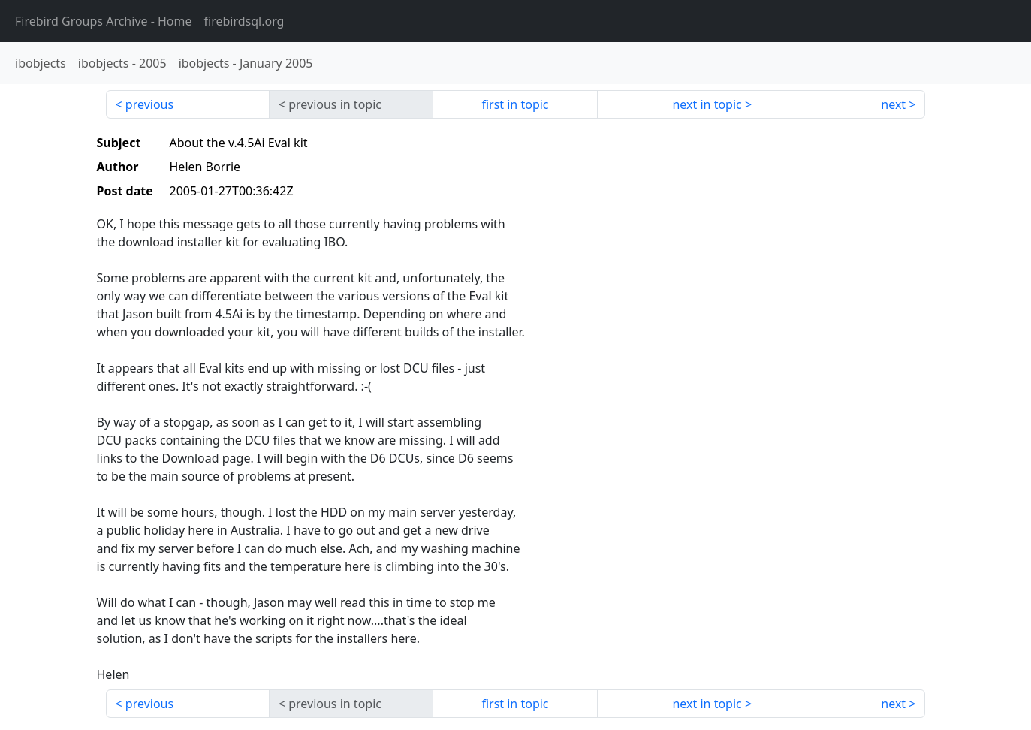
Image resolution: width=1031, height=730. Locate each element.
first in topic (514, 104)
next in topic (706, 104)
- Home (103, 21)
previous (149, 104)
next (893, 104)
